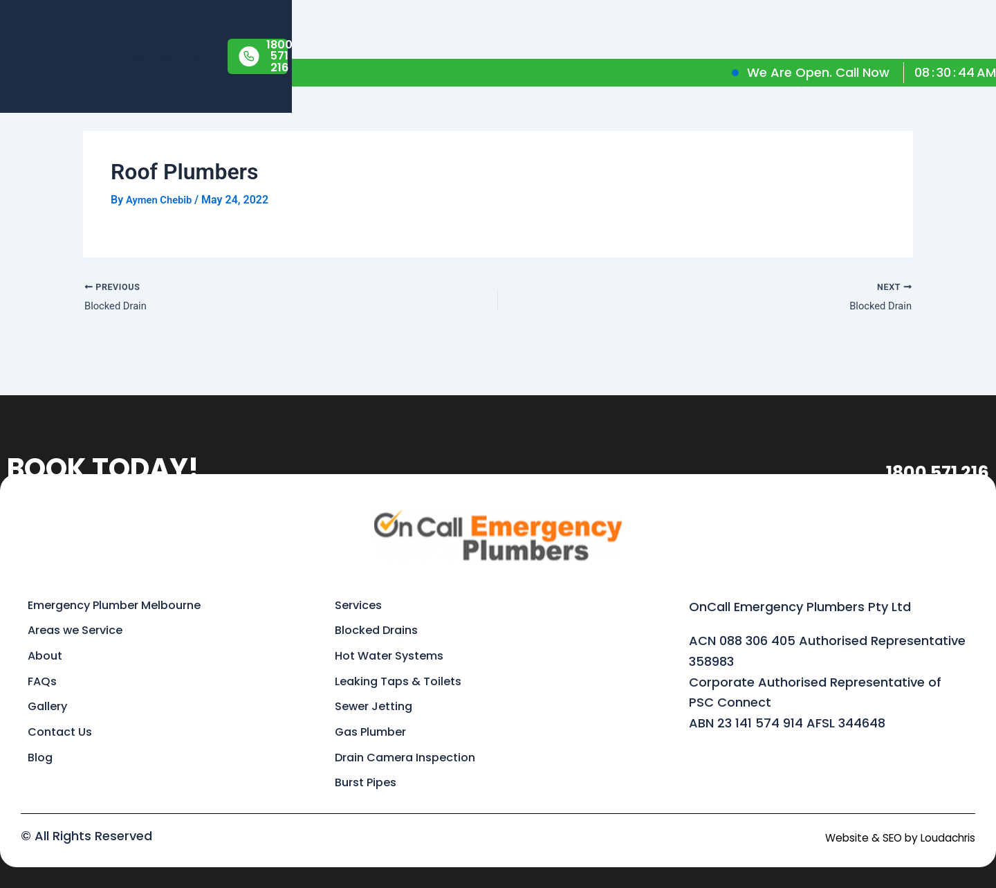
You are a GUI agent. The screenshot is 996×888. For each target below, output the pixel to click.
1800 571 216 (907, 451)
